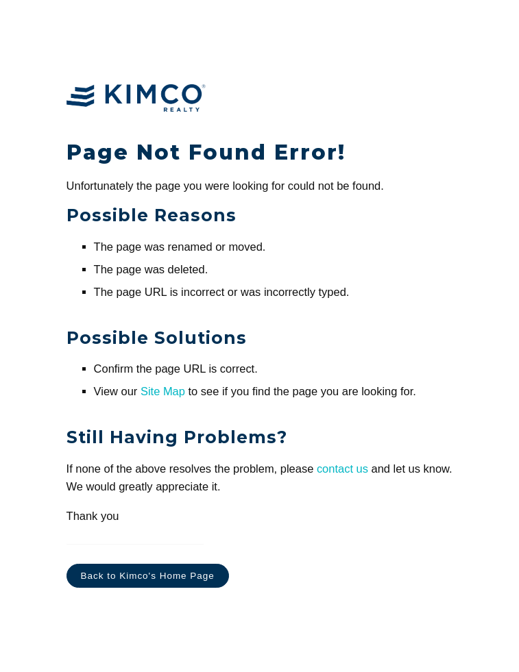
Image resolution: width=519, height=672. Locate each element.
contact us (342, 468)
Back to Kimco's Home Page (148, 576)
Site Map (163, 391)
